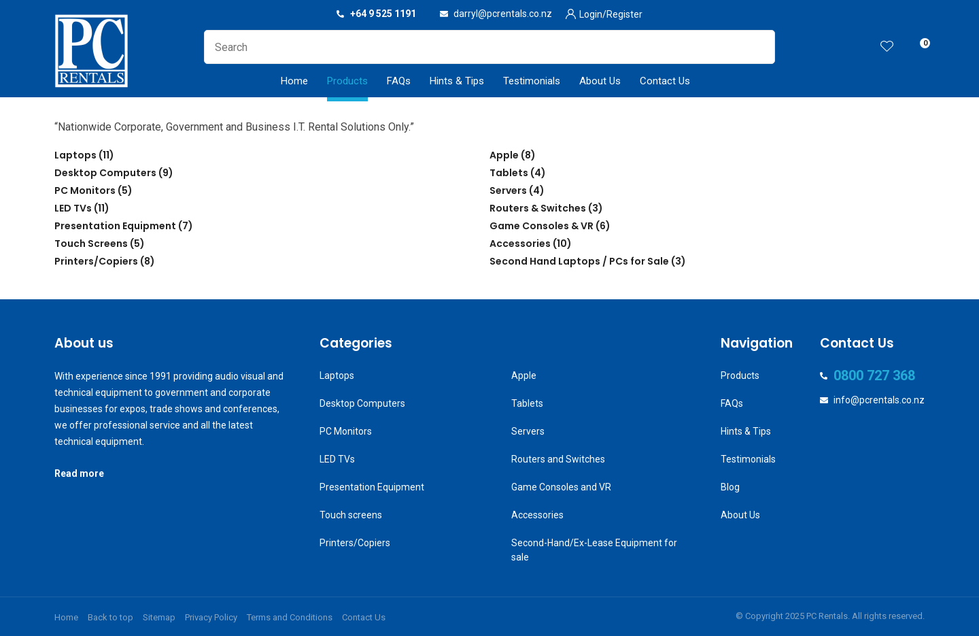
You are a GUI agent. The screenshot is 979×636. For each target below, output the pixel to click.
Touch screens (351, 514)
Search (758, 47)
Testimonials (531, 81)
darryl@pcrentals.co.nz (502, 13)
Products (347, 81)
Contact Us (665, 81)
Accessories (520, 243)
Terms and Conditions (289, 617)
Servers (508, 190)
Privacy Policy (211, 617)
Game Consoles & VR (542, 226)
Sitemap (159, 617)
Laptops (75, 155)
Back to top (110, 617)
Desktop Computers (105, 173)
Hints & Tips (457, 81)
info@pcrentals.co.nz (879, 400)
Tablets (509, 173)
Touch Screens (91, 243)
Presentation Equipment (115, 226)
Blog (730, 487)
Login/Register (610, 14)
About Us (600, 81)
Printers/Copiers (96, 261)
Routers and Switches (558, 459)
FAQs (399, 81)
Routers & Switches (538, 208)
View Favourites (887, 47)
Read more (79, 473)
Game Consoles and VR (561, 487)
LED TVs (73, 208)
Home (294, 81)
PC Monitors (85, 190)
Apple (504, 155)
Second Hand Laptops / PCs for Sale (579, 261)
